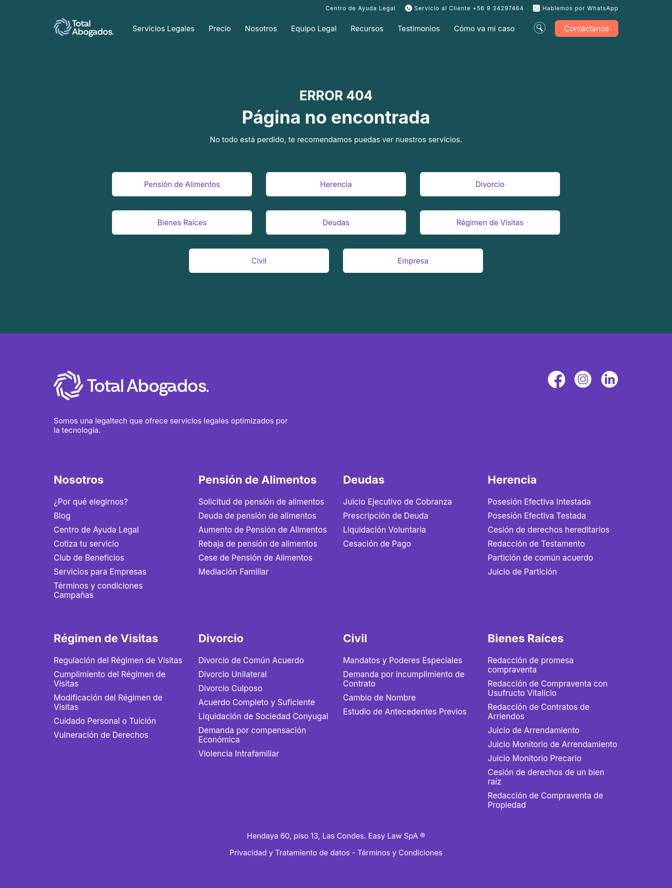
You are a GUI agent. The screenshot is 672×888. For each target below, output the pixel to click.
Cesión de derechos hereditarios (548, 529)
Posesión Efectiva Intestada (539, 501)
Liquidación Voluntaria (384, 529)
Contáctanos (586, 28)
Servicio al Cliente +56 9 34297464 (469, 8)
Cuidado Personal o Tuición (105, 721)
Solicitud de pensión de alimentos (261, 501)
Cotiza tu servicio (86, 543)
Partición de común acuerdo (540, 557)
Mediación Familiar (233, 571)
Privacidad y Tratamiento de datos (290, 852)
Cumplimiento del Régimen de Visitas (110, 679)
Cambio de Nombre (379, 697)
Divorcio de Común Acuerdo (251, 660)
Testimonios (419, 28)
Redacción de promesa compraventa (531, 665)
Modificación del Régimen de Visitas (108, 702)
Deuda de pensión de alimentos (257, 515)
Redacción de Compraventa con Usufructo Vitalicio (548, 688)
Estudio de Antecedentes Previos (405, 711)
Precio (220, 28)
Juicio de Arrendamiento (534, 730)
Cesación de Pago (377, 543)
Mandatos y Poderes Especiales (402, 660)
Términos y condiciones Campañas (98, 590)
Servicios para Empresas (100, 571)
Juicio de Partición (522, 571)
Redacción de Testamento (536, 543)
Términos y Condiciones (399, 852)
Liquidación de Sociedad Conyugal (263, 716)
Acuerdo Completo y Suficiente (256, 702)
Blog (62, 515)
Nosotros (261, 28)
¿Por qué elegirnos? (91, 501)
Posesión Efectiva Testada (537, 515)
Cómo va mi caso (484, 28)
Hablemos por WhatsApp (580, 8)
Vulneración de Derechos (101, 735)
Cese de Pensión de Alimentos (255, 557)
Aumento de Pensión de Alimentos (262, 529)
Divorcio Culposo (230, 688)
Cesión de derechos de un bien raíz (546, 777)
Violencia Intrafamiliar (238, 753)
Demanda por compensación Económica (252, 735)
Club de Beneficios (89, 557)
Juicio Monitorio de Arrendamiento (552, 744)
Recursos (367, 28)
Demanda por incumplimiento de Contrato (403, 679)
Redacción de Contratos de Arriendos (538, 711)
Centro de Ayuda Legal (361, 8)
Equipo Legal (314, 28)
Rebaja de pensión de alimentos (257, 543)
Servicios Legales (164, 28)
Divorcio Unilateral (232, 674)
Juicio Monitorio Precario (534, 758)
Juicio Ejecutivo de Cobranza (397, 501)
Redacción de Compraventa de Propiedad (545, 800)
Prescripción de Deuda (385, 515)
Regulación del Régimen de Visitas (118, 660)
